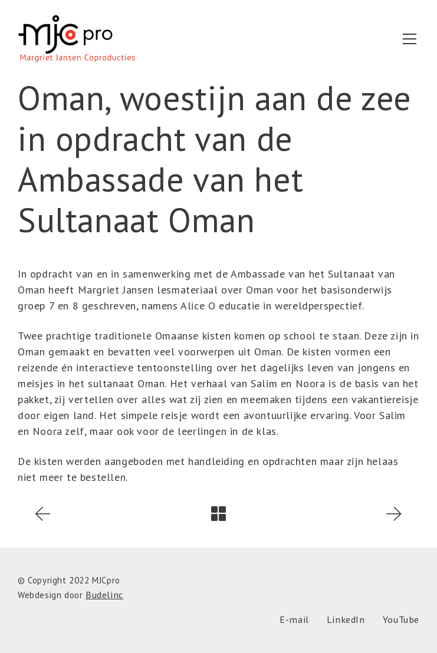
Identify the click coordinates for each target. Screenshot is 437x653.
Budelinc (104, 595)
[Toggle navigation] (409, 39)
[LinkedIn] (346, 619)
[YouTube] (401, 619)
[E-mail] (294, 619)
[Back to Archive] (218, 513)
